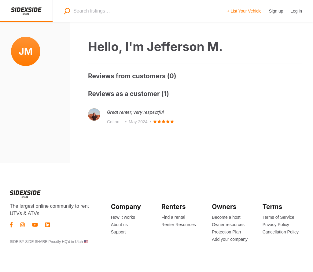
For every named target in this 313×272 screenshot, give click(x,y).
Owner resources (228, 224)
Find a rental (173, 217)
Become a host (226, 217)
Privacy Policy (276, 224)
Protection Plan (226, 231)
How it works (123, 217)
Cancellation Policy (281, 231)
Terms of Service (278, 217)
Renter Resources (178, 224)
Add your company (230, 239)
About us (119, 224)
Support (118, 231)
